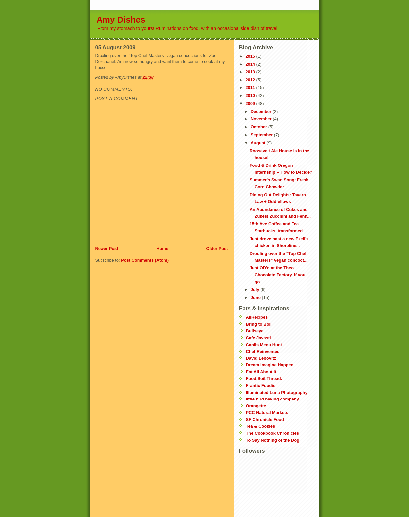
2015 (250, 56)
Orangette (256, 405)
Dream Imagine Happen (270, 364)
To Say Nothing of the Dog (272, 440)
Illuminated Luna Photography (276, 392)
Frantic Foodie (261, 385)
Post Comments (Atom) (145, 260)
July (255, 289)
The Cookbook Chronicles (272, 433)
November (262, 119)
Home (162, 248)
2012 (250, 79)
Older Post (217, 248)
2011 (250, 87)
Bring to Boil (259, 324)
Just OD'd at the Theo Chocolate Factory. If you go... (278, 274)
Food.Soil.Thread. (264, 378)
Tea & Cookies (260, 426)
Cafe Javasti (258, 337)
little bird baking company (272, 399)
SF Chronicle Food (265, 419)
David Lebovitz (261, 358)
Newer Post (106, 248)
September (262, 134)
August (259, 142)
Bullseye (255, 330)
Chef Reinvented (263, 351)
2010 (250, 95)
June (256, 297)
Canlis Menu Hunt (264, 344)
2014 (250, 64)
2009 (250, 103)
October (259, 126)
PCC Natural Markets (267, 412)
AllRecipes (257, 317)
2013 (250, 72)
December (262, 111)
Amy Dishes (121, 19)
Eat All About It (261, 371)
